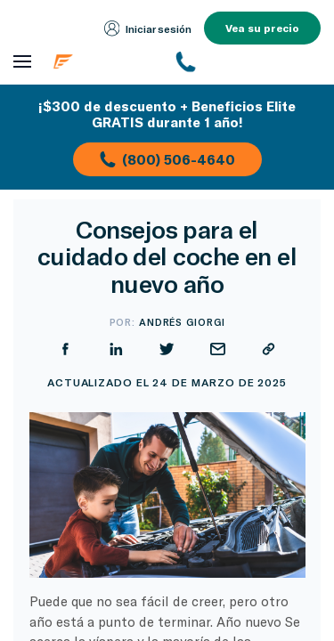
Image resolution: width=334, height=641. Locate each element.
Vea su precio (262, 27)
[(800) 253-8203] (248, 61)
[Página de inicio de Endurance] (103, 61)
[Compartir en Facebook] (237, 294)
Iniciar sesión (148, 28)
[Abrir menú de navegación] (22, 61)
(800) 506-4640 (167, 159)
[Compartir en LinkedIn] (288, 294)
